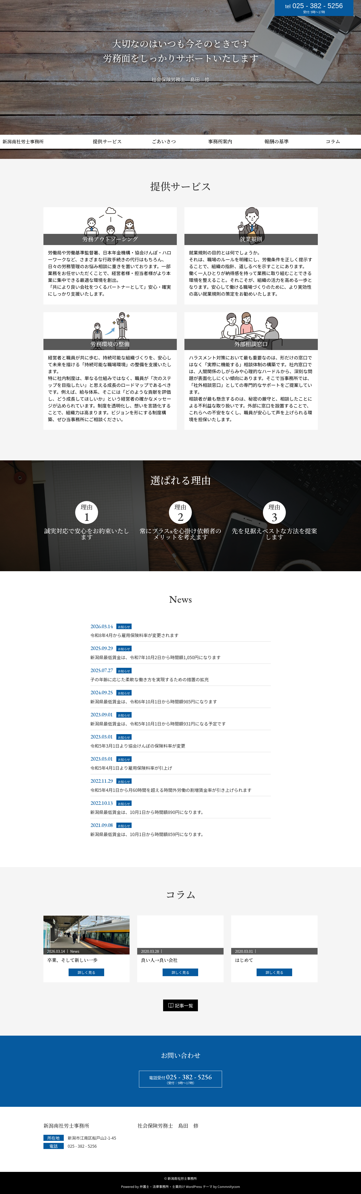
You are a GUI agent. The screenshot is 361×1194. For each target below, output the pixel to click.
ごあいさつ (164, 142)
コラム (333, 142)
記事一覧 (180, 1005)
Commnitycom (228, 1186)
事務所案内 (220, 142)
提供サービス (107, 142)
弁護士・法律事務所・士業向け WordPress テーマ (175, 1186)
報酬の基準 (276, 142)
